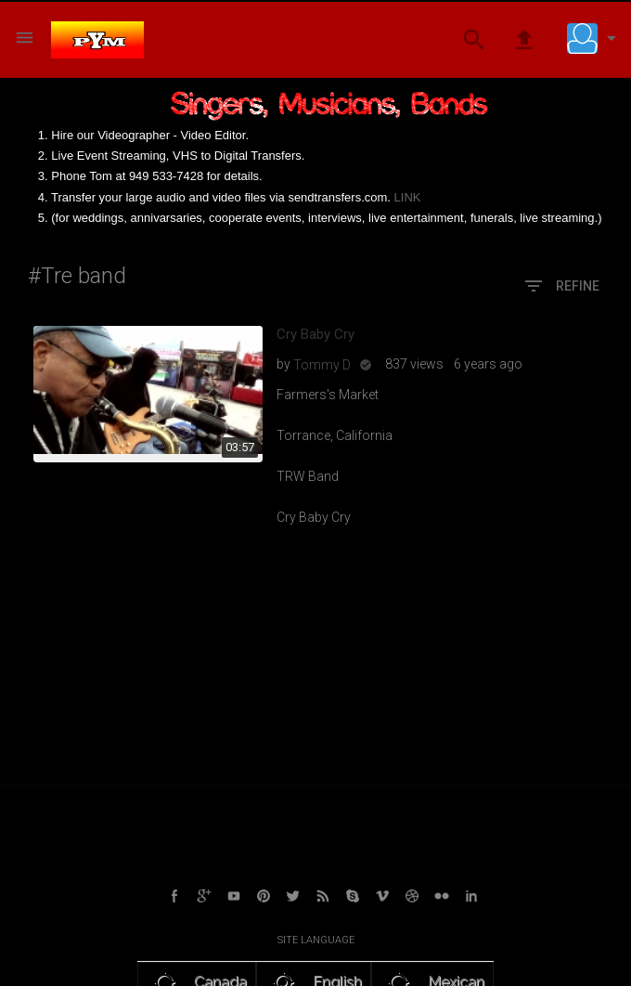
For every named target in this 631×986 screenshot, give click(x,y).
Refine (560, 287)
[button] (596, 38)
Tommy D (322, 364)
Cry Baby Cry (315, 334)
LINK (407, 197)
